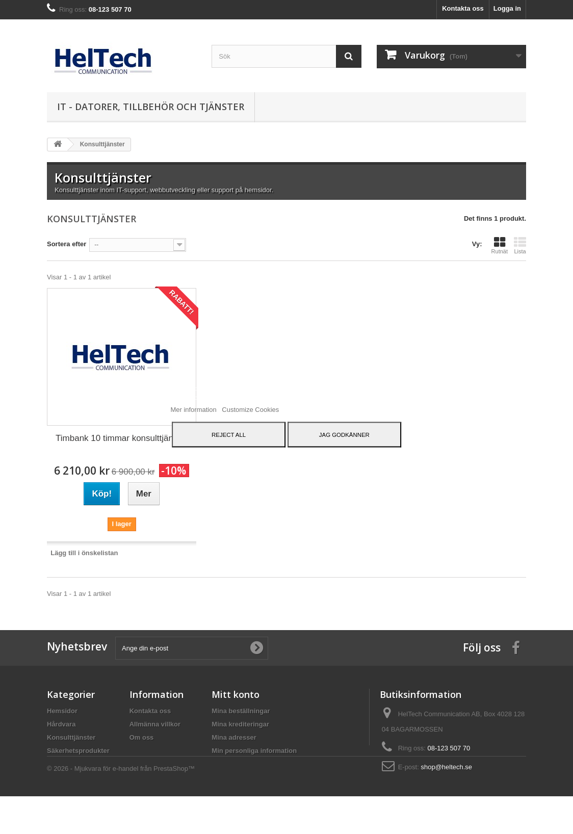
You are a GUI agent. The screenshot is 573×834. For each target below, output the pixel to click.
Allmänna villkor (154, 724)
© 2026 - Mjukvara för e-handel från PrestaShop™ (121, 806)
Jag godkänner (344, 435)
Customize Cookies (250, 409)
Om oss (141, 737)
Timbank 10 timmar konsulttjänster (122, 438)
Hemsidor (62, 711)
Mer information (194, 409)
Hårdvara (61, 724)
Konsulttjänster (71, 737)
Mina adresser (234, 737)
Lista (520, 245)
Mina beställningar (241, 711)
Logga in (507, 8)
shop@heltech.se (446, 767)
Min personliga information (254, 750)
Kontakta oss (463, 8)
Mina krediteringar (240, 724)
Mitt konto (235, 694)
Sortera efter (66, 244)
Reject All (229, 435)
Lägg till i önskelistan (84, 553)
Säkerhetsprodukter (78, 750)
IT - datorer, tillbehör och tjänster (150, 106)
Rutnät (499, 245)
